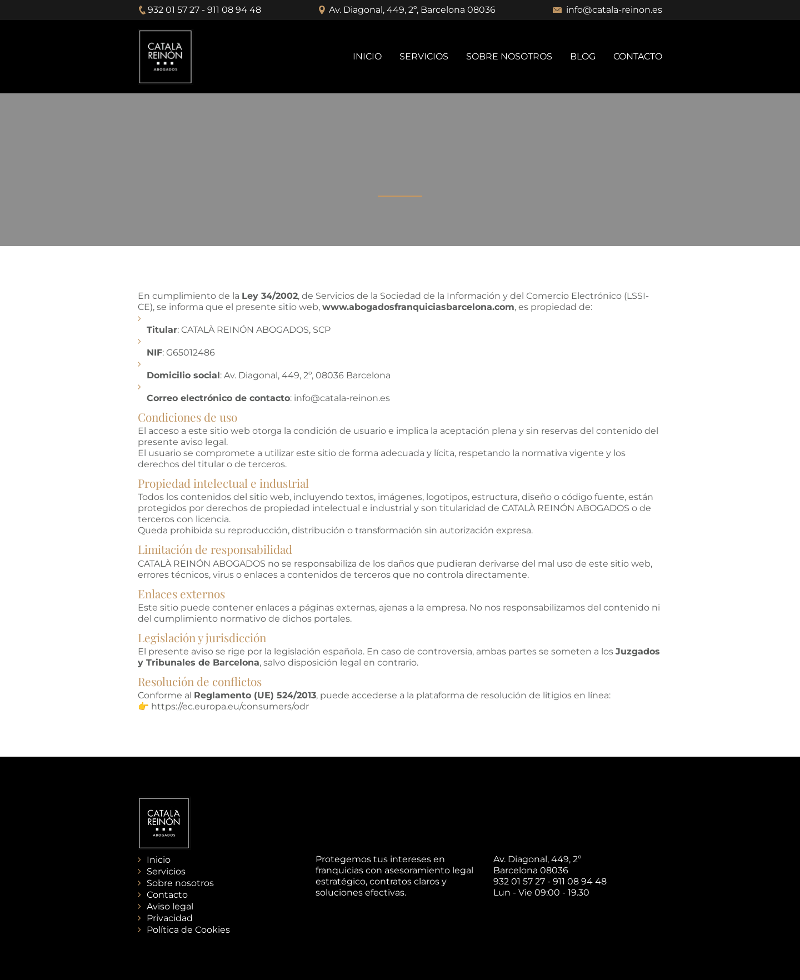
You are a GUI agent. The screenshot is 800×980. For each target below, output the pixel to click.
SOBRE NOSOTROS (509, 56)
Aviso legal (170, 906)
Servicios (166, 871)
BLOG (583, 56)
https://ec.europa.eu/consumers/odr (230, 706)
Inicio (159, 859)
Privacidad (170, 918)
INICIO (367, 56)
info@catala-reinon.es (614, 9)
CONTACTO (637, 56)
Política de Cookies (188, 929)
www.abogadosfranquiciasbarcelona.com (418, 307)
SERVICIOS (423, 56)
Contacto (167, 894)
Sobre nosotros (180, 883)
